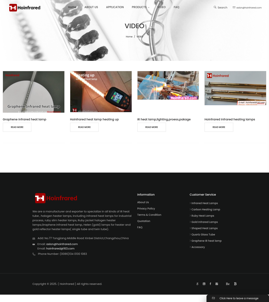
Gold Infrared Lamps (205, 222)
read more (17, 127)
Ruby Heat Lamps (203, 216)
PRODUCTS (139, 7)
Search (220, 7)
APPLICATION (115, 7)
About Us (143, 202)
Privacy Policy (146, 208)
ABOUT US (91, 7)
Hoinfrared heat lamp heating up (94, 119)
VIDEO (161, 7)
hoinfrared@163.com (60, 248)
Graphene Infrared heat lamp (24, 119)
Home (72, 7)
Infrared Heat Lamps (205, 203)
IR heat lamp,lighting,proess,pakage (164, 119)
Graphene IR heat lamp (207, 241)
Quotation (143, 221)
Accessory (198, 247)
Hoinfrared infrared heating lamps (229, 119)
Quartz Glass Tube (203, 234)
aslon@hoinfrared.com (247, 7)
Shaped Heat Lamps (205, 228)
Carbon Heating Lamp (206, 209)
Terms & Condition (149, 215)
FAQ (176, 7)
